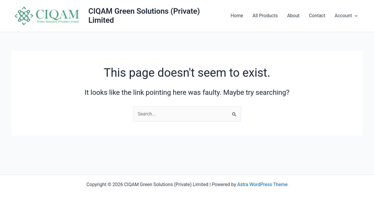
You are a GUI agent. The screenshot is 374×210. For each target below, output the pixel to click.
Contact (317, 15)
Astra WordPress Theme (262, 184)
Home (237, 15)
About (293, 15)
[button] (355, 15)
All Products (265, 15)
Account (346, 15)
